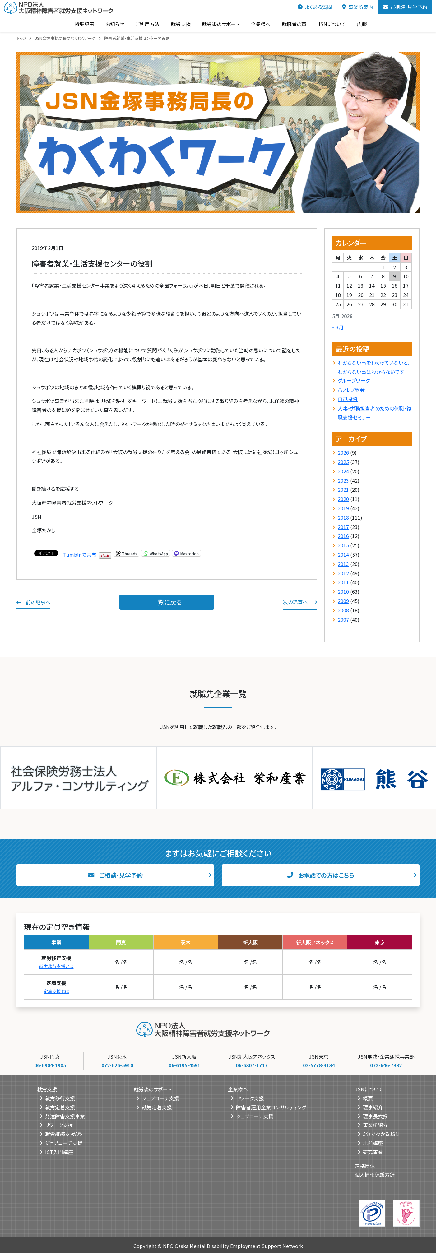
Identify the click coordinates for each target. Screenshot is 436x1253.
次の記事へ (300, 602)
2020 (343, 499)
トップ (21, 38)
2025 (343, 462)
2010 (343, 591)
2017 (343, 527)
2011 (343, 582)
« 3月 (338, 327)
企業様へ (258, 24)
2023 (343, 480)
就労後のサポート (218, 24)
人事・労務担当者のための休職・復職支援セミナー (374, 413)
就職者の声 (291, 24)
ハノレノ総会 (351, 389)
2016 (343, 536)
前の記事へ (33, 602)
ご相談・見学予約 (405, 7)
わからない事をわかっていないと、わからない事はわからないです (374, 367)
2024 (343, 471)
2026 (343, 452)
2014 (343, 554)
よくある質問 (315, 7)
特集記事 (82, 24)
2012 (343, 573)
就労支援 (178, 24)
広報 (359, 24)
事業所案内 (357, 7)
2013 (343, 564)
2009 (343, 601)
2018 (343, 517)
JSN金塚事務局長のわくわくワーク (65, 38)
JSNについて (329, 24)
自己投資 (348, 399)
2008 (343, 610)
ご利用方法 (145, 24)
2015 (343, 545)
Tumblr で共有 (79, 553)
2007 (343, 619)
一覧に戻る (167, 601)
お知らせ (112, 24)
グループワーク (354, 380)
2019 (343, 508)
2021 (343, 489)
